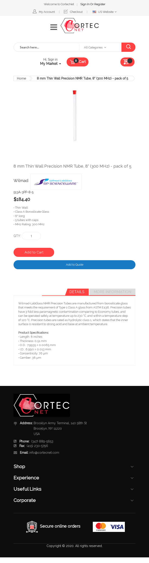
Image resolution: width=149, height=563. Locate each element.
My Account (47, 11)
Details (76, 291)
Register (84, 3)
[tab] (77, 291)
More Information (112, 291)
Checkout (76, 11)
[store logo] (80, 25)
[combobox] (46, 46)
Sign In (70, 3)
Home (21, 78)
